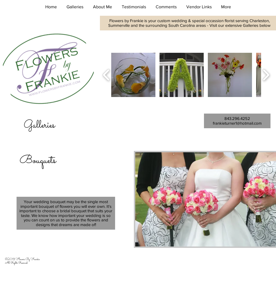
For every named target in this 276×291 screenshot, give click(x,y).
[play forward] (266, 75)
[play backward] (106, 75)
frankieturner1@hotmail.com (237, 123)
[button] (75, 7)
